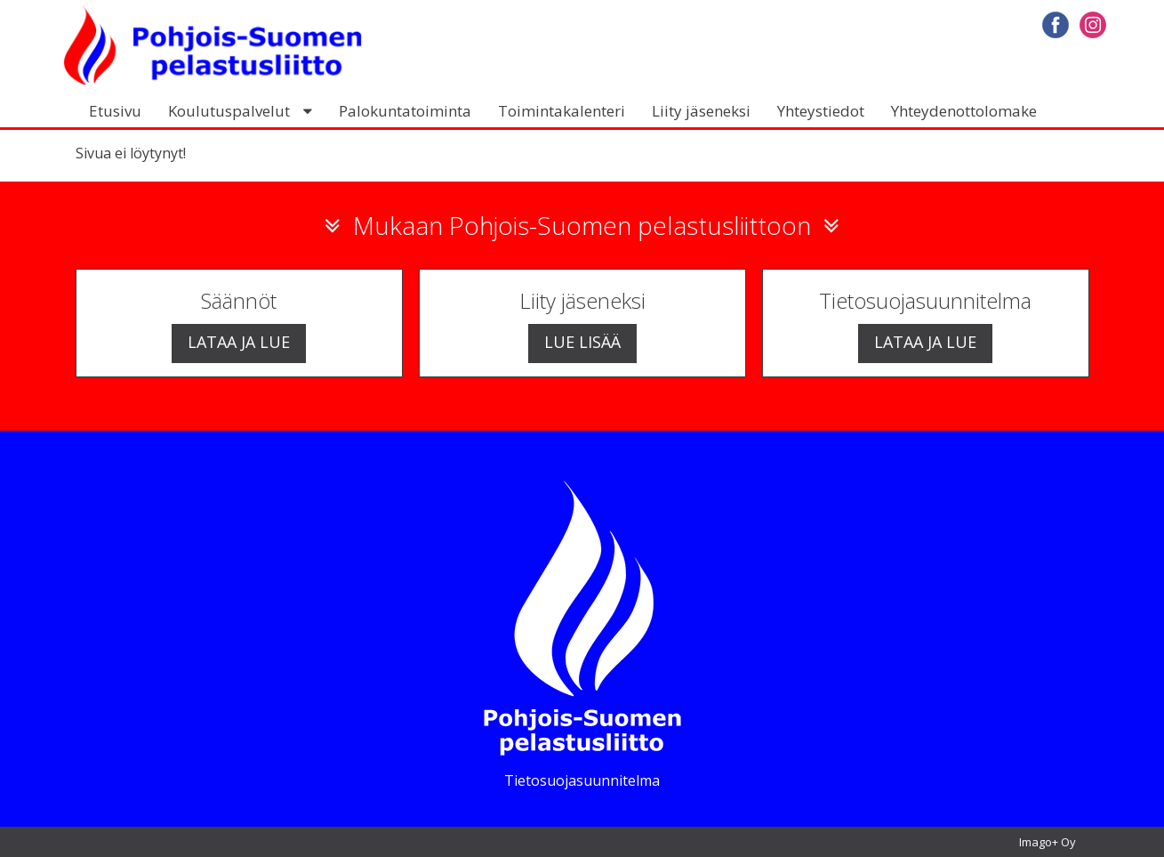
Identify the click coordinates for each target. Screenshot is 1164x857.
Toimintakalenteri (561, 111)
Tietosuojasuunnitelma (582, 780)
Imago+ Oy (1047, 842)
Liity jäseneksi (701, 111)
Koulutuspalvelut (229, 111)
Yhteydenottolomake (964, 111)
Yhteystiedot (820, 111)
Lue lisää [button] (582, 341)
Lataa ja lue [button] (239, 341)
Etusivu (115, 111)
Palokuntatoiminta (405, 111)
